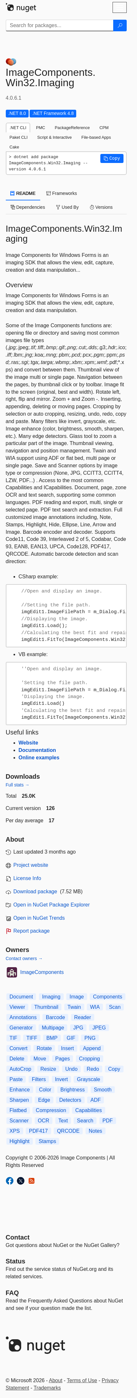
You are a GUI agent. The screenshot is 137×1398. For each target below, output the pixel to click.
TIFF (31, 1038)
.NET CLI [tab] (18, 127)
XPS (15, 1131)
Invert (61, 1079)
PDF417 (38, 1131)
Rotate (44, 1048)
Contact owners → (24, 958)
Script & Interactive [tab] (54, 137)
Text (63, 1120)
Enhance (20, 1089)
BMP (52, 1038)
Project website (31, 865)
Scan (115, 1007)
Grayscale (88, 1079)
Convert (19, 1048)
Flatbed (18, 1110)
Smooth (103, 1089)
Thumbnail (46, 1007)
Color (45, 1089)
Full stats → (18, 784)
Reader (82, 1017)
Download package (35, 891)
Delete (17, 1058)
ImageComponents (42, 972)
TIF (13, 1038)
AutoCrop (21, 1069)
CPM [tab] (103, 127)
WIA (95, 1007)
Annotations (23, 1017)
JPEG (99, 1027)
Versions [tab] (101, 207)
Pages (62, 1058)
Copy (114, 1069)
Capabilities (88, 1110)
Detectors (70, 1100)
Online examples (39, 757)
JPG (78, 1027)
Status (15, 1261)
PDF (108, 1120)
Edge (44, 1100)
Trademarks (47, 1388)
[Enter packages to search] (60, 25)
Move (39, 1058)
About (55, 1380)
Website (28, 742)
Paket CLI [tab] (19, 137)
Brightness (72, 1089)
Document (21, 996)
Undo (71, 1069)
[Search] (120, 25)
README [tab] (23, 193)
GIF (71, 1038)
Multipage (53, 1027)
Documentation (37, 750)
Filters (39, 1079)
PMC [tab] (40, 127)
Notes (95, 1131)
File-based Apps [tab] (96, 137)
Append (92, 1048)
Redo (93, 1069)
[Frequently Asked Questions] (12, 1292)
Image (76, 996)
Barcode (55, 1017)
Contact (18, 1237)
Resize (48, 1069)
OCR (44, 1120)
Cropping (89, 1058)
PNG (90, 1038)
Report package (32, 931)
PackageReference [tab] (72, 127)
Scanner (19, 1120)
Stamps (47, 1141)
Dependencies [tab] (28, 207)
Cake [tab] (14, 147)
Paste (16, 1079)
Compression (51, 1110)
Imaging (51, 996)
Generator (21, 1027)
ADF (95, 1100)
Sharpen (19, 1100)
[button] (111, 158)
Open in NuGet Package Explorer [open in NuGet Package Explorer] (52, 904)
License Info (27, 878)
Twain (74, 1007)
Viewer (17, 1007)
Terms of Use (82, 1380)
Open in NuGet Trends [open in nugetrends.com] (39, 918)
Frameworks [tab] (61, 193)
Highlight (20, 1141)
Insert (67, 1048)
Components (107, 996)
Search (85, 1120)
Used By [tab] (67, 207)
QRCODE (68, 1131)
